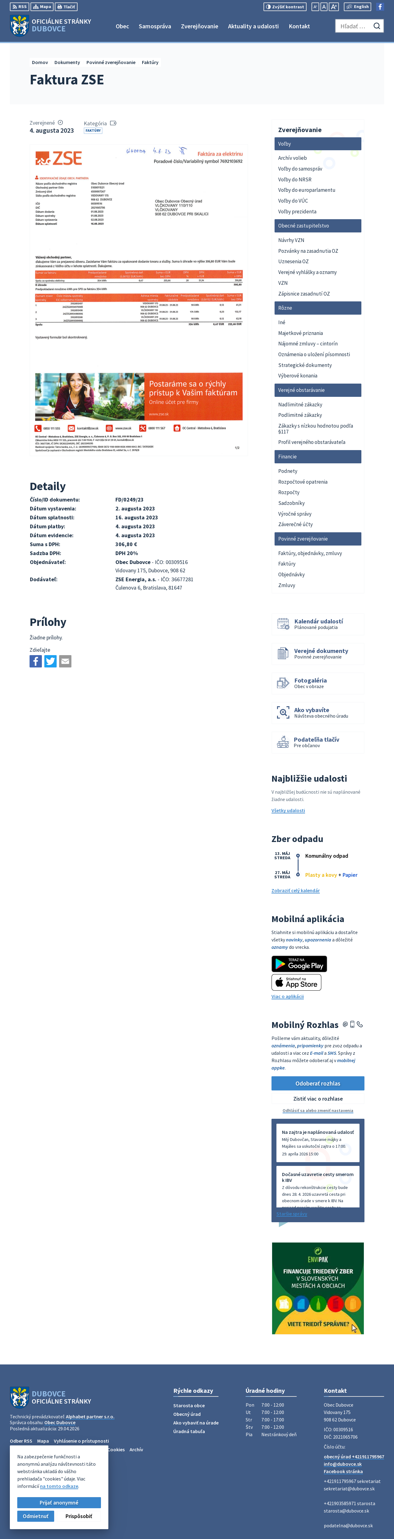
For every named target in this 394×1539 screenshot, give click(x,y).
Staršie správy (291, 1214)
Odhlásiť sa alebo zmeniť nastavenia (318, 1110)
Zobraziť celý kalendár (295, 890)
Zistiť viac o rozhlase (318, 1098)
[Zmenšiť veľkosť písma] (315, 6)
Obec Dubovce (59, 1422)
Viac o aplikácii (287, 996)
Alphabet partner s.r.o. (90, 1416)
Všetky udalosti (288, 810)
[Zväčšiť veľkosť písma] (334, 6)
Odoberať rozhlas (318, 1083)
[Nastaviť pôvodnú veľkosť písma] (324, 6)
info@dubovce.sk (343, 1464)
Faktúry (93, 130)
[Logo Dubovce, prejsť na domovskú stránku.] (50, 26)
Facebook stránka (343, 1471)
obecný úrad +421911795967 (354, 1456)
